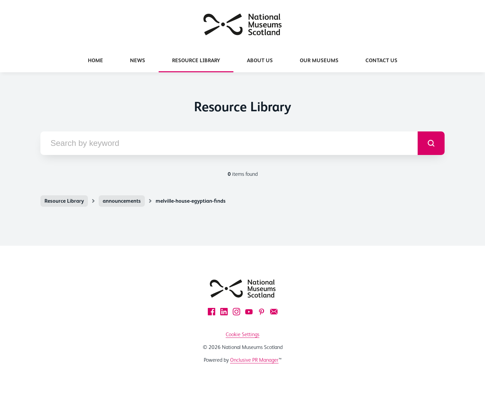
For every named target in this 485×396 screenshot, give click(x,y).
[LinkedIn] (224, 311)
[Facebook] (211, 311)
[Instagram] (236, 311)
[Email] (274, 311)
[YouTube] (249, 311)
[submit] (431, 143)
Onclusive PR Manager (254, 360)
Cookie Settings (242, 334)
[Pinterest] (261, 311)
